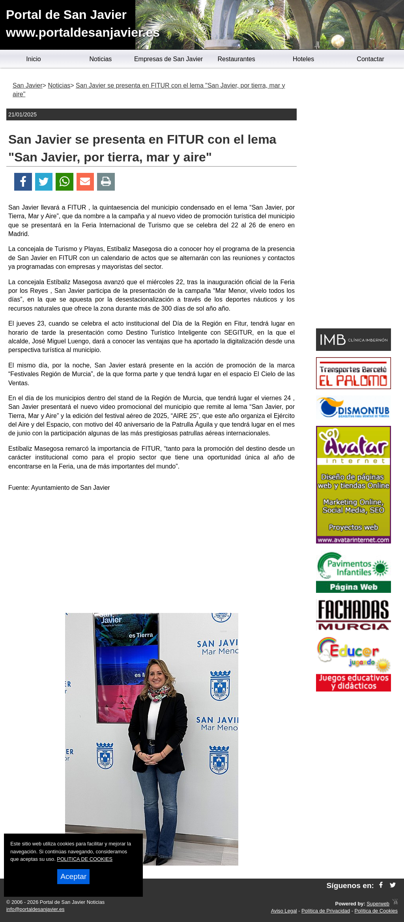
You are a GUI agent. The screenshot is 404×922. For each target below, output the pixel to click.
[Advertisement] (151, 553)
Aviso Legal (284, 911)
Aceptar (73, 876)
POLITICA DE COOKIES (84, 859)
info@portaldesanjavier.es (35, 909)
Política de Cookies (376, 911)
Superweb (378, 904)
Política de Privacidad (325, 911)
